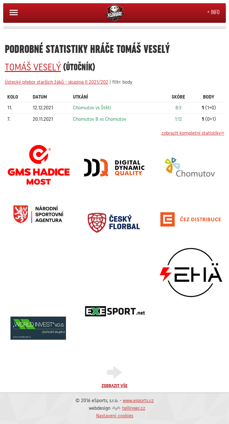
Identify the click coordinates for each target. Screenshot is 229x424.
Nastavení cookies (114, 415)
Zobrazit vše (114, 386)
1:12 (178, 119)
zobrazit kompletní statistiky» (192, 133)
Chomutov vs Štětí (92, 107)
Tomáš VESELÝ (33, 67)
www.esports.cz (138, 400)
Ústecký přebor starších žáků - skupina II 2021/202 (56, 82)
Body (208, 97)
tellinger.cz (133, 408)
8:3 (178, 107)
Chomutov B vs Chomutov (99, 119)
